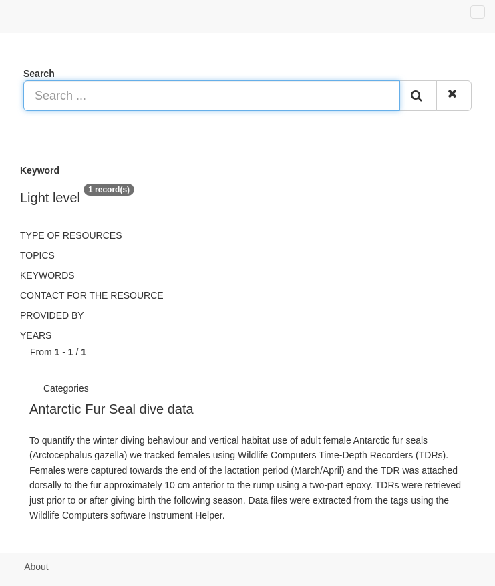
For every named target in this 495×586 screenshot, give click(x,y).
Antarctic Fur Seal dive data (111, 409)
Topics (37, 255)
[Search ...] (211, 95)
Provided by (52, 315)
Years (35, 335)
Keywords (47, 275)
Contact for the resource (92, 295)
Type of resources (71, 235)
